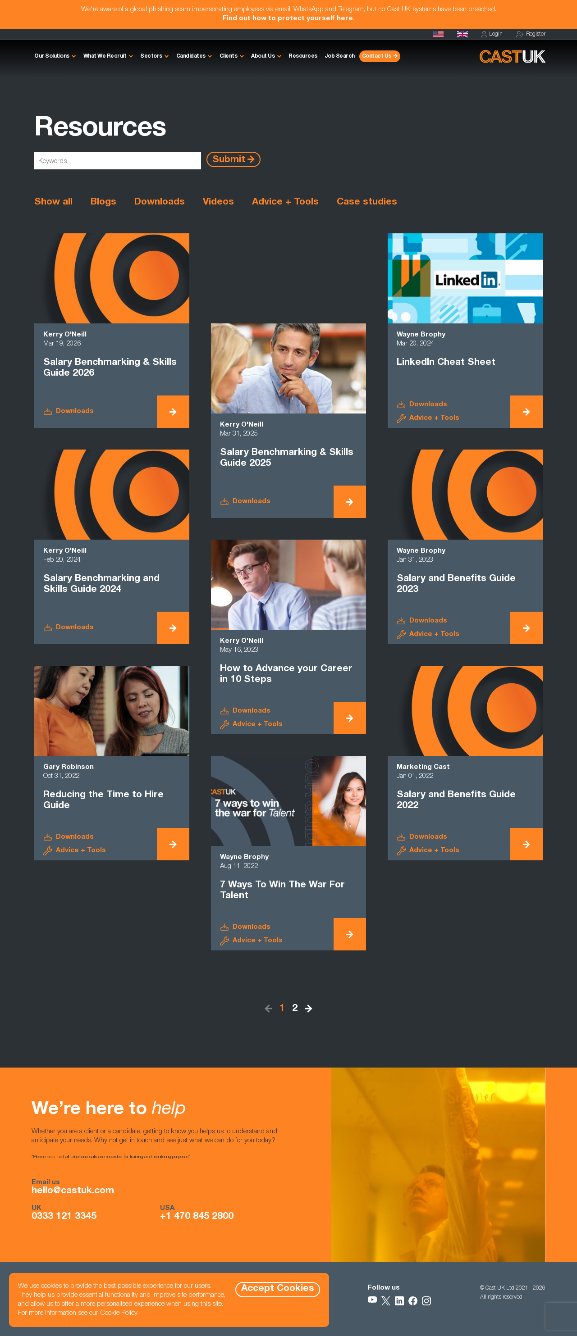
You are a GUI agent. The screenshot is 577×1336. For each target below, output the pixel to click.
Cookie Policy (118, 1313)
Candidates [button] (191, 56)
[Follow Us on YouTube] (372, 1300)
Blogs (103, 202)
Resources (302, 56)
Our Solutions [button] (51, 56)
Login (492, 34)
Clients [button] (229, 56)
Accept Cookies (277, 1289)
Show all (53, 202)
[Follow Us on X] (385, 1300)
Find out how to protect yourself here (288, 18)
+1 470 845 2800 (197, 1217)
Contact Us (376, 56)
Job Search (340, 56)
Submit (228, 159)
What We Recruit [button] (105, 56)
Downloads (159, 202)
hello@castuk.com (73, 1191)
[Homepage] (462, 34)
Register (530, 34)
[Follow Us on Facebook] (412, 1300)
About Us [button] (263, 56)
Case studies (367, 202)
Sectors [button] (151, 56)
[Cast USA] (438, 34)
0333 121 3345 (64, 1217)
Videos (218, 202)
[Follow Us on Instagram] (426, 1300)
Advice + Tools (285, 202)
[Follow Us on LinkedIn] (399, 1300)
